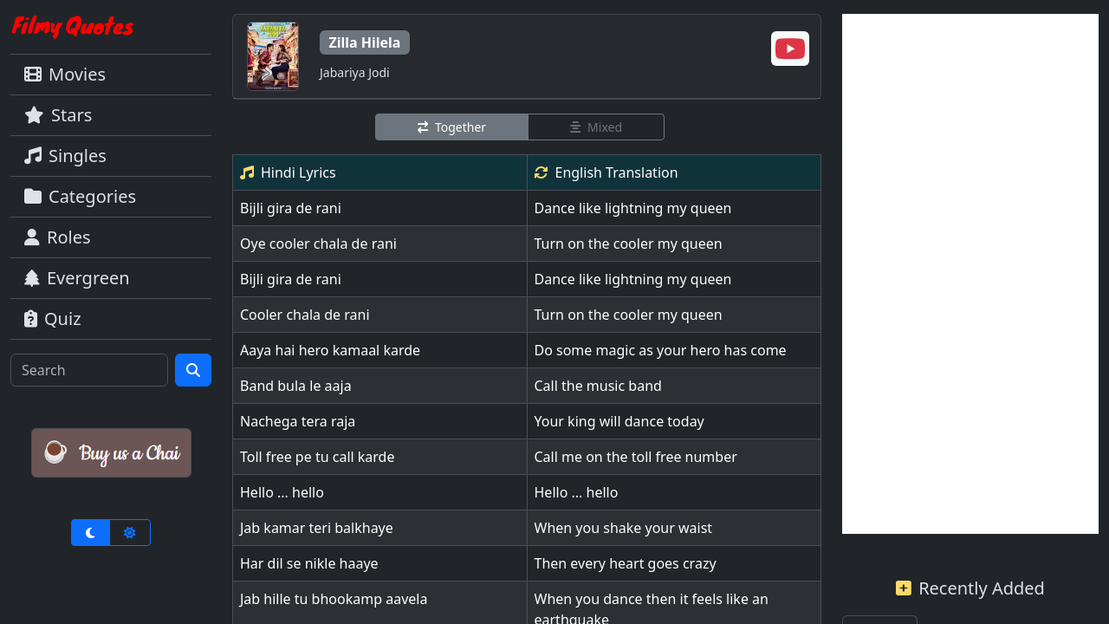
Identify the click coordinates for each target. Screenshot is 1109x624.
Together (452, 127)
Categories (80, 196)
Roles (57, 237)
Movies (65, 74)
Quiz (52, 318)
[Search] (89, 370)
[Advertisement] (970, 274)
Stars (58, 115)
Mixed (596, 127)
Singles (65, 155)
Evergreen (77, 277)
